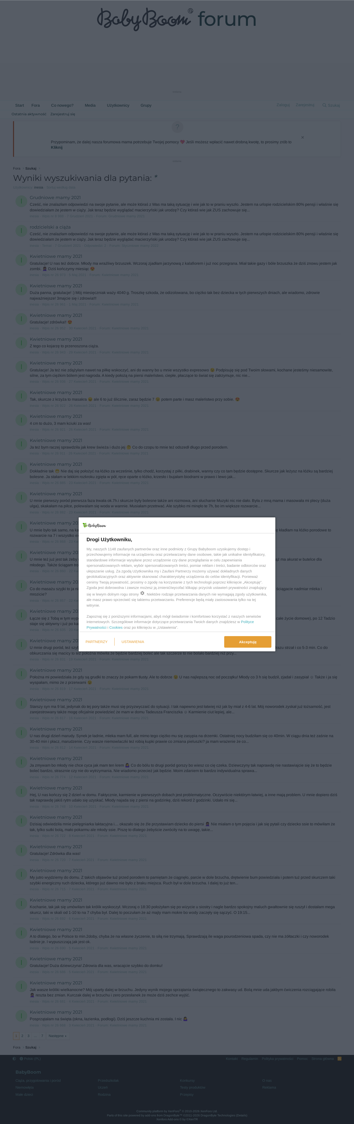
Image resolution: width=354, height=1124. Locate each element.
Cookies (116, 627)
